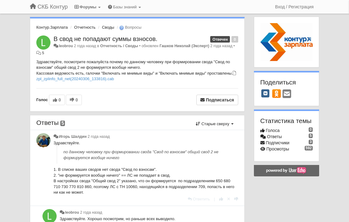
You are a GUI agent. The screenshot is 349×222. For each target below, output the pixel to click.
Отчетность (84, 27)
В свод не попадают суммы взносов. (105, 38)
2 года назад (99, 136)
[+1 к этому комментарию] (221, 199)
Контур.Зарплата (52, 27)
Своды (108, 27)
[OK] (276, 93)
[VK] (265, 93)
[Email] (287, 94)
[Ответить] (199, 199)
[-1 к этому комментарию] (236, 199)
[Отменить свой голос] (228, 199)
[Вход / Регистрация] (294, 7)
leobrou (66, 46)
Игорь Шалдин (72, 136)
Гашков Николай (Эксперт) (184, 46)
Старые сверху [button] (215, 123)
